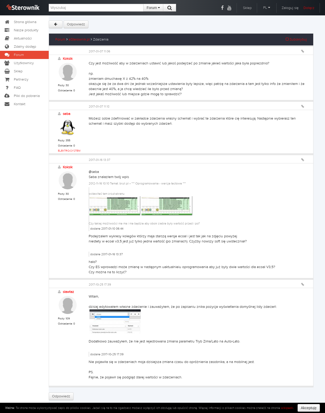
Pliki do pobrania (22, 96)
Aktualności (18, 38)
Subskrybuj (296, 39)
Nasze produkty (21, 30)
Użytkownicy (19, 63)
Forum (153, 8)
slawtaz (68, 292)
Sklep (247, 8)
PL (266, 7)
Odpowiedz (76, 24)
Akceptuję (309, 408)
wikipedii (287, 408)
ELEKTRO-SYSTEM (69, 151)
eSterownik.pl (79, 39)
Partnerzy (16, 79)
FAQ (12, 87)
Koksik (68, 58)
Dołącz (308, 8)
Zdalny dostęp (20, 46)
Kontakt (14, 104)
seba (66, 114)
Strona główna (20, 22)
